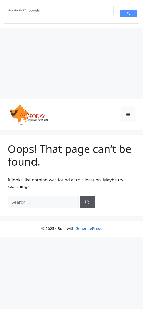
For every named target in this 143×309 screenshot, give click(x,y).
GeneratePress (88, 228)
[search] (57, 10)
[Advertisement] (71, 63)
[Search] (87, 202)
